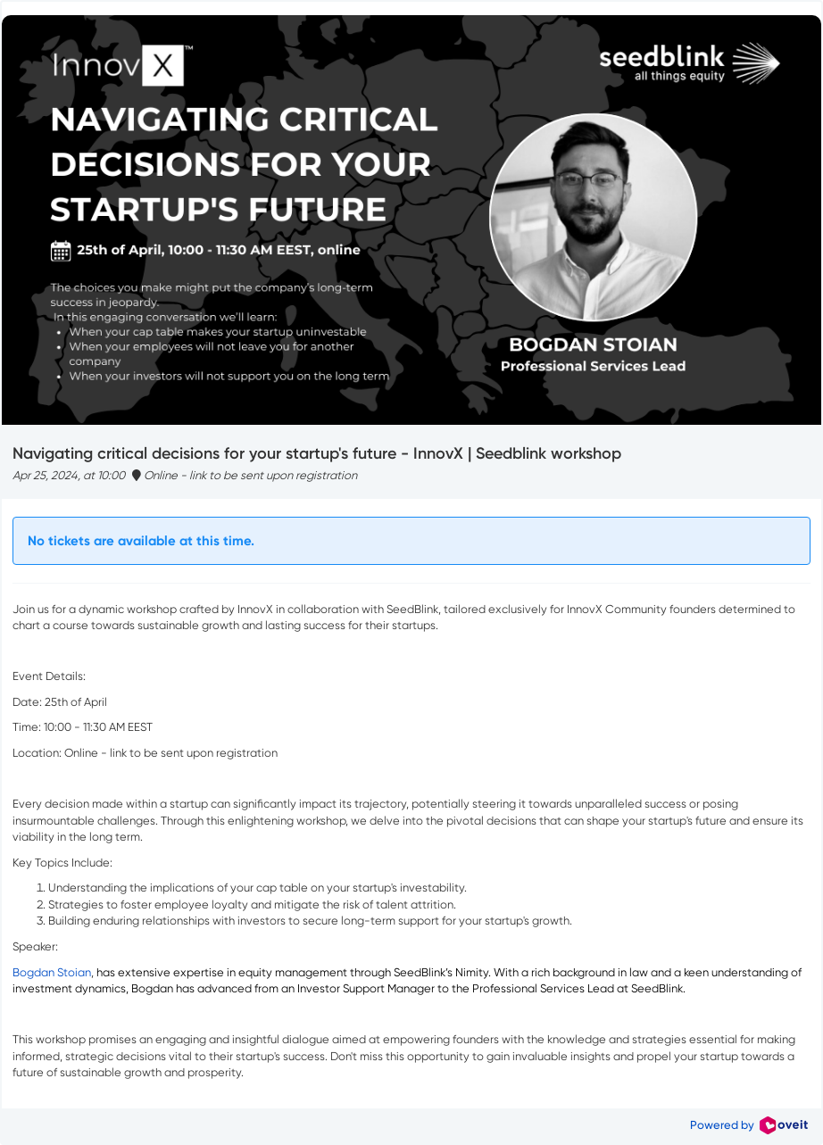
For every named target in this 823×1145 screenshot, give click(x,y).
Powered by (749, 1125)
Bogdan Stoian (51, 972)
